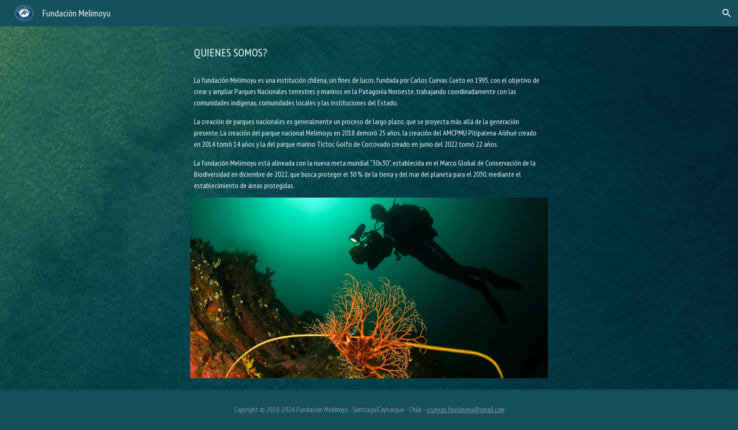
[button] (726, 13)
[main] (369, 53)
